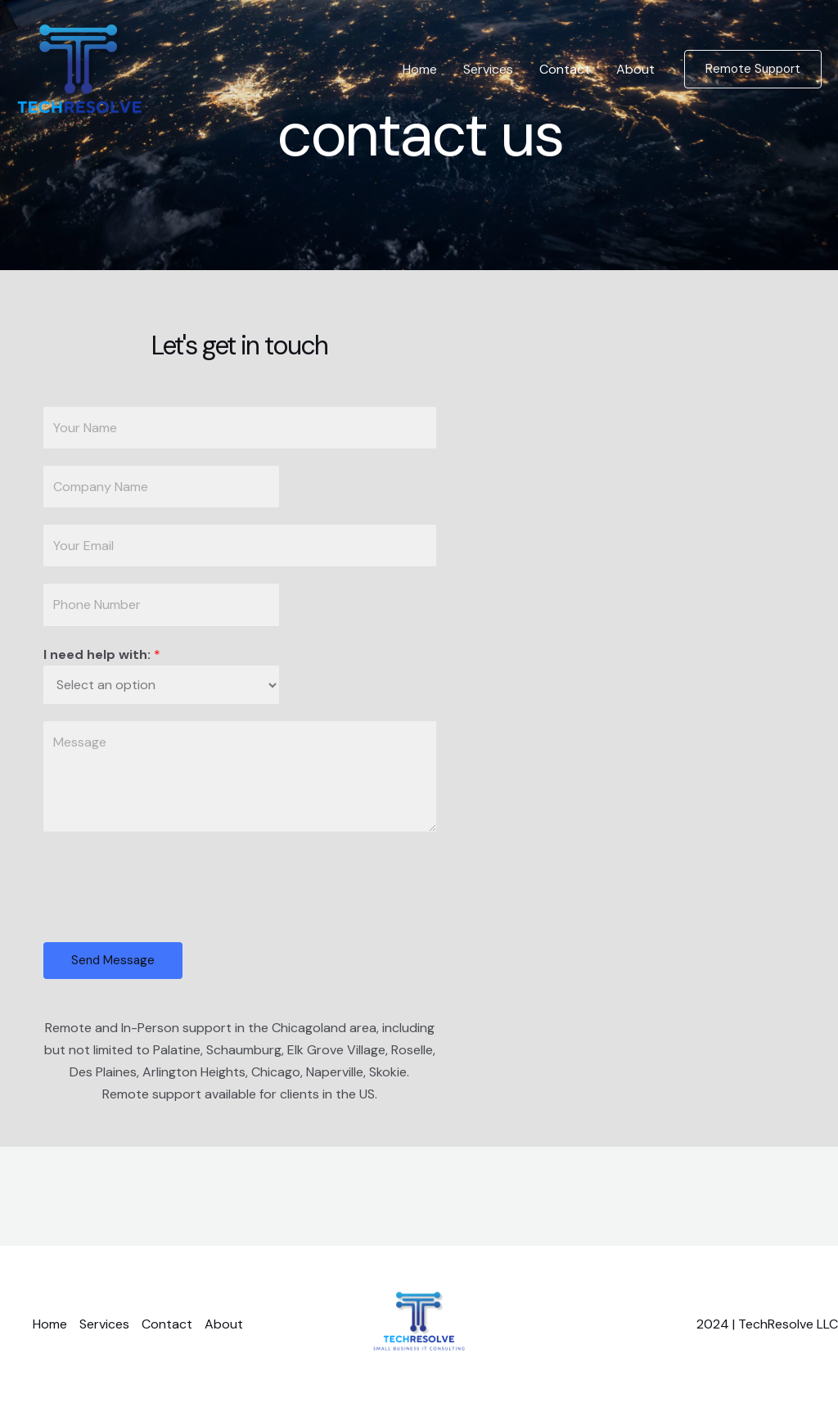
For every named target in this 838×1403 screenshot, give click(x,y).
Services (488, 69)
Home (420, 69)
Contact (564, 69)
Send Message (113, 960)
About (635, 69)
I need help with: (101, 654)
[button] (753, 69)
